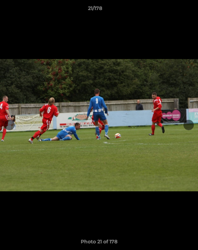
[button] (173, 10)
